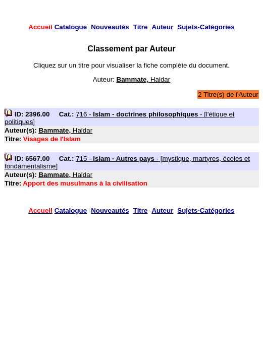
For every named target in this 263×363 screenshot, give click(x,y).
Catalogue (71, 27)
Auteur (162, 27)
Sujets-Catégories (205, 27)
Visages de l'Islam (52, 139)
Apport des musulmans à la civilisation (85, 183)
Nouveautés (110, 27)
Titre (140, 27)
